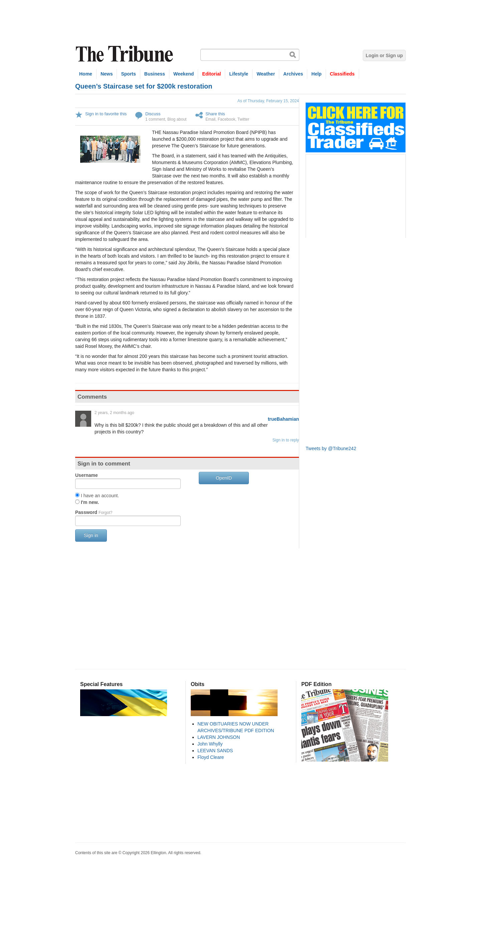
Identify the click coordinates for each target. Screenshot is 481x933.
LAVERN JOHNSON (218, 737)
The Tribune (125, 53)
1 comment (155, 119)
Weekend (183, 74)
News (107, 74)
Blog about (176, 119)
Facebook (226, 119)
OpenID (224, 478)
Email (210, 119)
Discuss (153, 113)
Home (85, 74)
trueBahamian (283, 419)
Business (154, 74)
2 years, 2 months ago (114, 412)
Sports (128, 74)
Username (86, 475)
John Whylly (209, 744)
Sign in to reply (286, 440)
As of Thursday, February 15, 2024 (268, 101)
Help (316, 74)
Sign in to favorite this (106, 113)
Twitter (243, 119)
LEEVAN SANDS (215, 750)
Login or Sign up (384, 55)
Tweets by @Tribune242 (331, 448)
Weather (266, 74)
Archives (293, 74)
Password (93, 512)
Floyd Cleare (210, 757)
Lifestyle (238, 74)
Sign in (91, 535)
